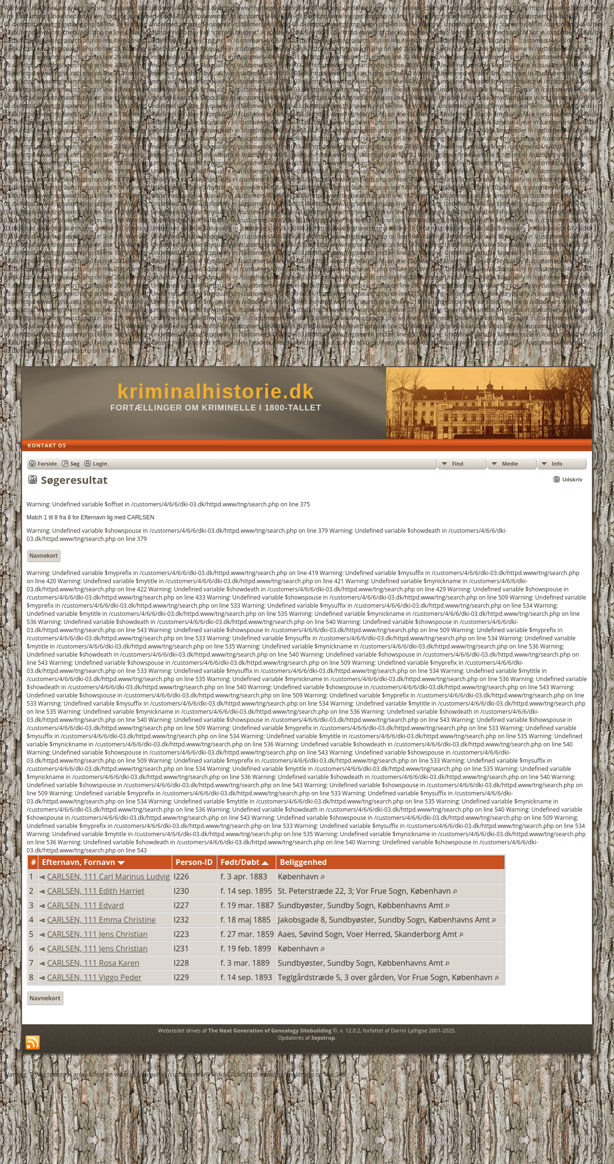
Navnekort (44, 555)
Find (457, 463)
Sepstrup (323, 1037)
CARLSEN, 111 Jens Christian (97, 934)
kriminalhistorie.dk (215, 391)
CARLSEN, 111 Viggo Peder (94, 977)
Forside (47, 463)
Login (100, 463)
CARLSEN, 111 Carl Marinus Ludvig (108, 876)
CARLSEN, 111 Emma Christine (101, 919)
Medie (510, 463)
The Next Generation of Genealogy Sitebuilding (269, 1030)
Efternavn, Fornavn (83, 862)
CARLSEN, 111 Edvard (85, 905)
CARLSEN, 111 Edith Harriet (95, 891)
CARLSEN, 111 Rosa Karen (93, 963)
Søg (75, 463)
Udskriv (572, 479)
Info (557, 463)
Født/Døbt (245, 862)
